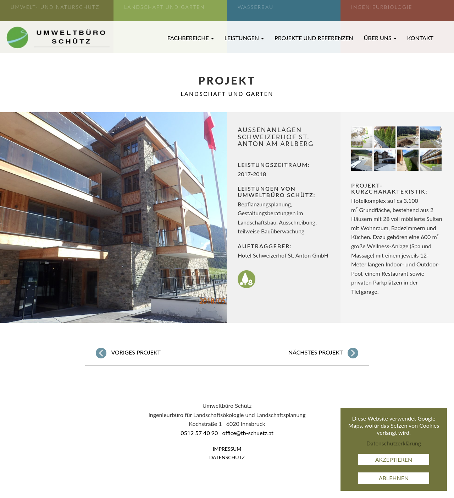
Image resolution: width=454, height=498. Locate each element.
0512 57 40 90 (199, 432)
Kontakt (420, 37)
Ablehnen (394, 478)
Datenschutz (227, 457)
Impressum (227, 449)
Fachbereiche (190, 37)
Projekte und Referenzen (314, 37)
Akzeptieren (394, 459)
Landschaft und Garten (227, 93)
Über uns (380, 37)
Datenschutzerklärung (393, 443)
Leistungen (244, 37)
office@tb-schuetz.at (247, 432)
